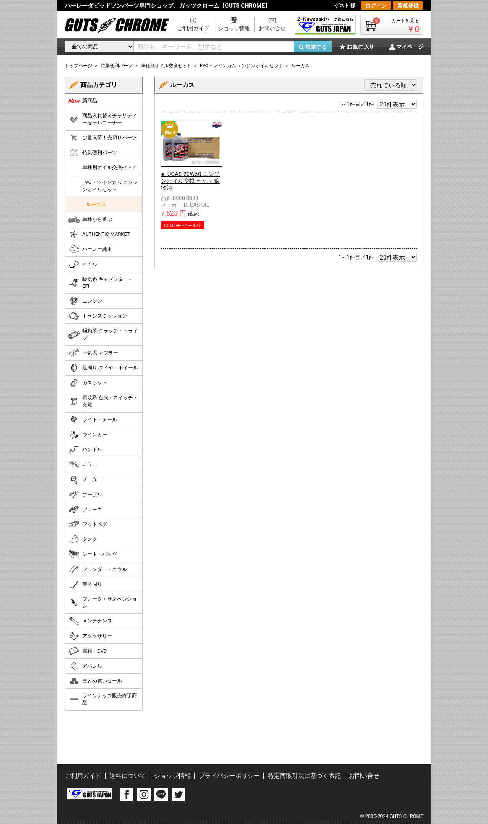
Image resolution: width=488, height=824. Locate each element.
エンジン (85, 301)
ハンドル (85, 449)
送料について (127, 775)
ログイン (376, 6)
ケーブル (85, 494)
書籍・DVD (87, 651)
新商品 (82, 101)
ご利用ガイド (193, 28)
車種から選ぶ (90, 219)
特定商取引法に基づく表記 (304, 775)
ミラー (82, 464)
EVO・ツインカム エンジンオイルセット (110, 185)
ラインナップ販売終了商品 (102, 699)
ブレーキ (85, 509)
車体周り (85, 584)
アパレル (85, 666)
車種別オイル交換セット (109, 167)
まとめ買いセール (95, 681)
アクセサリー (90, 636)
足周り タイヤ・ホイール (103, 368)
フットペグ (87, 524)
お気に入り (360, 46)
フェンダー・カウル (97, 569)
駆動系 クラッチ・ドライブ (103, 334)
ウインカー (87, 435)
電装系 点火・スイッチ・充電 (103, 401)
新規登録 (408, 6)
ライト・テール (92, 420)
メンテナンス (90, 621)
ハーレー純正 (90, 249)
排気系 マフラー (93, 353)
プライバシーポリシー (229, 775)
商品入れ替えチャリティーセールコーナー (102, 119)
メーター (85, 480)
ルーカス (96, 204)
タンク (82, 539)
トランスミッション (97, 316)
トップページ (78, 65)
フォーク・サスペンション (102, 602)
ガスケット (87, 383)
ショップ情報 (234, 28)
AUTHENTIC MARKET (99, 234)
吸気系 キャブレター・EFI (100, 282)
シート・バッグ (92, 554)
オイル (82, 264)
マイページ (402, 46)
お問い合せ (272, 28)
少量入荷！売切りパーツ (102, 138)
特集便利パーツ (92, 152)
